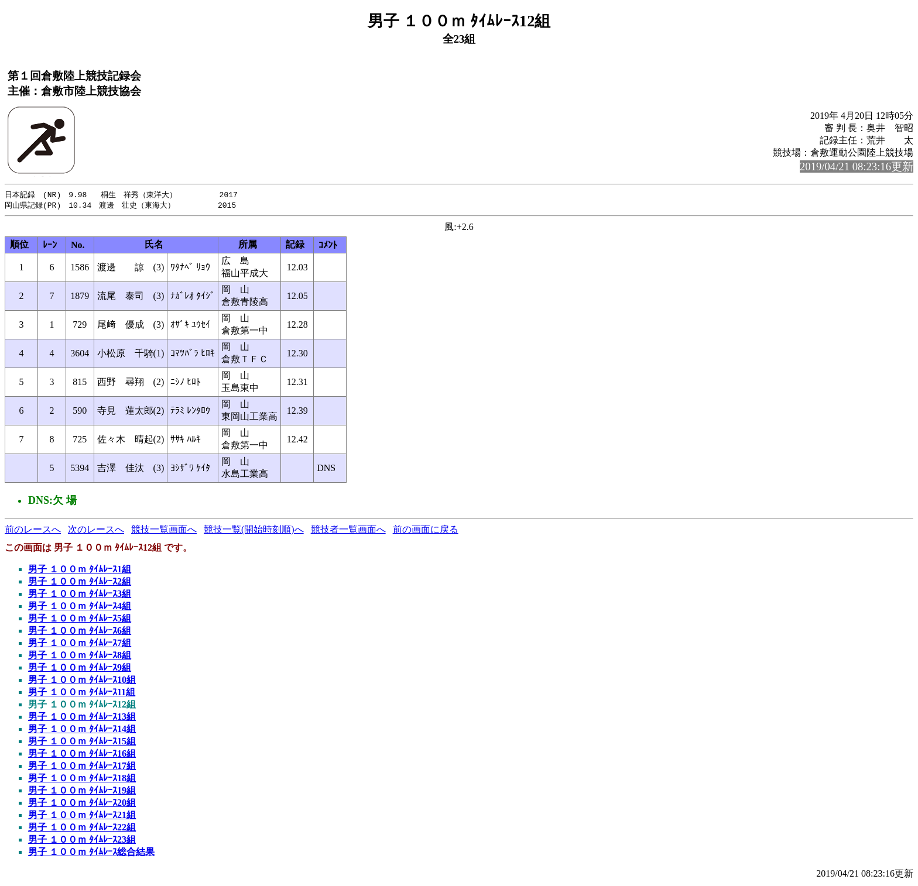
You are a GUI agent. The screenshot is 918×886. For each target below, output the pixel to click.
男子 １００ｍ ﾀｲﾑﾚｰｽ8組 (79, 656)
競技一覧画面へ (164, 530)
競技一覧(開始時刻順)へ (254, 530)
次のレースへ (96, 530)
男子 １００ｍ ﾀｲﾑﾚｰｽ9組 (79, 669)
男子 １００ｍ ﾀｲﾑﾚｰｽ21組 (82, 816)
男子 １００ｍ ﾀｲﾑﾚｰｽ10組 (82, 681)
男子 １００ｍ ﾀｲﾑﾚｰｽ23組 (82, 841)
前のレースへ (33, 530)
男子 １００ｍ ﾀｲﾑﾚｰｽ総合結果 (91, 853)
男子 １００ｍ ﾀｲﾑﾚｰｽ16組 (82, 755)
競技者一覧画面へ (348, 530)
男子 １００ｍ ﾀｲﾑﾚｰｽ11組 (81, 693)
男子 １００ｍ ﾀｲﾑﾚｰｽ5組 (79, 619)
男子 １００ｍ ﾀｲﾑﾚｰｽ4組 (79, 607)
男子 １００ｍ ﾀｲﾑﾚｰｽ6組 (79, 632)
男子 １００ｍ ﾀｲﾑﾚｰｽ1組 (79, 570)
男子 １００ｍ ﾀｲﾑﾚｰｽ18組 (82, 779)
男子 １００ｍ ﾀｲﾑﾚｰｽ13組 (82, 718)
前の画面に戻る (425, 530)
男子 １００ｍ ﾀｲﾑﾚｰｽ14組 (82, 730)
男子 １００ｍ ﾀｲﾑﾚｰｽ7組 (79, 644)
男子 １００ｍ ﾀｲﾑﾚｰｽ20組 (82, 804)
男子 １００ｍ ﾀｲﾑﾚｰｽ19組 (82, 791)
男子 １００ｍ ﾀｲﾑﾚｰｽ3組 (79, 595)
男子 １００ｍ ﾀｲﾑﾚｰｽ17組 (82, 767)
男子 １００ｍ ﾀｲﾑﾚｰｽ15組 (82, 742)
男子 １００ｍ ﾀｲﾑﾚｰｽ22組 (82, 828)
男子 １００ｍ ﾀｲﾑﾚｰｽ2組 (79, 583)
